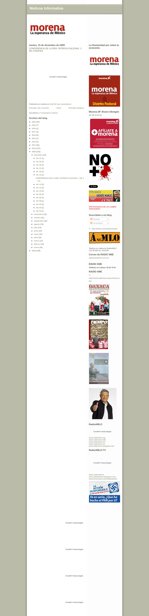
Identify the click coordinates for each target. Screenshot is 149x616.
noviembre (38, 214)
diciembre (38, 155)
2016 (34, 135)
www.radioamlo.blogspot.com (101, 446)
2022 (34, 125)
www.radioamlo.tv (96, 475)
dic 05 (39, 204)
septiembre (39, 221)
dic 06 (39, 201)
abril (36, 237)
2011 (34, 145)
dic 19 (39, 171)
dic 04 (39, 208)
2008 (34, 251)
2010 (34, 148)
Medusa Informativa (46, 8)
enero (36, 247)
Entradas (95, 219)
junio (36, 231)
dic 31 (39, 158)
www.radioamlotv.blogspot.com (102, 477)
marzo (37, 241)
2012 (34, 142)
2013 (34, 138)
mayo (36, 234)
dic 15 (39, 175)
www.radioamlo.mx (97, 444)
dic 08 (39, 198)
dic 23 (39, 168)
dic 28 (39, 165)
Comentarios (96, 223)
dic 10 (39, 191)
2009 (34, 152)
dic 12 (39, 188)
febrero (37, 244)
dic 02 (39, 211)
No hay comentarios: (63, 104)
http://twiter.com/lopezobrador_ (105, 229)
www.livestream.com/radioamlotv (103, 479)
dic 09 (39, 194)
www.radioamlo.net (97, 442)
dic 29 (39, 162)
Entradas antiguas (76, 108)
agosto (37, 224)
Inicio (59, 108)
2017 (34, 132)
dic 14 (39, 184)
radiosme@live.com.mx (99, 258)
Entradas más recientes (39, 108)
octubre (37, 218)
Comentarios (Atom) (49, 113)
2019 (34, 128)
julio (36, 227)
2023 (34, 122)
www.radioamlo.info (97, 440)
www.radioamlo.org (97, 438)
